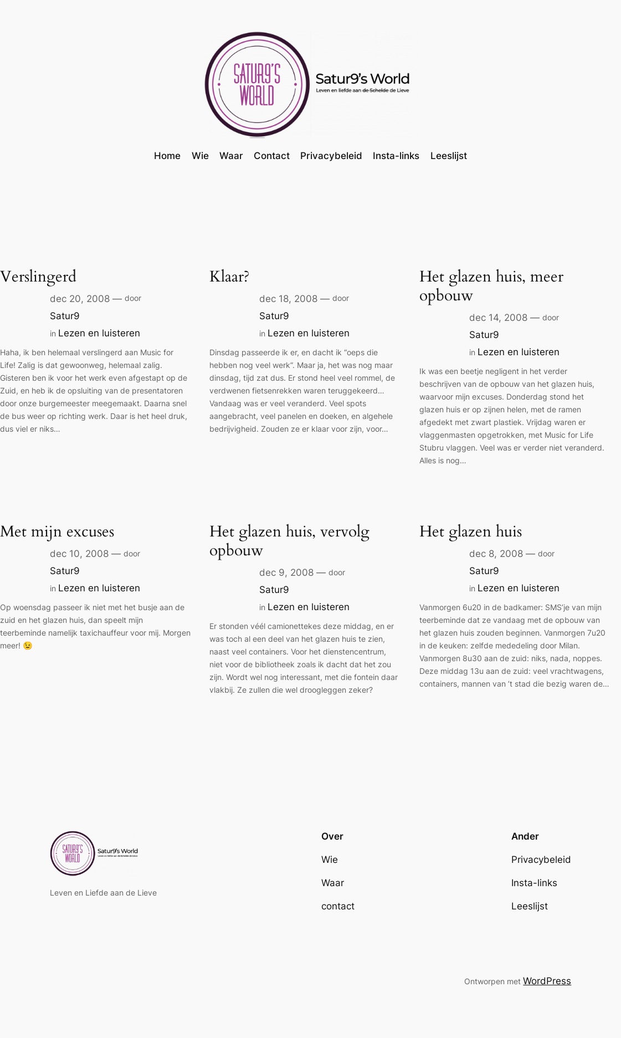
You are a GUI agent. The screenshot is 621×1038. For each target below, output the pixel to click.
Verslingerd (38, 276)
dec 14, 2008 (498, 317)
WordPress (547, 980)
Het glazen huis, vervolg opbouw (289, 541)
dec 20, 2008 (80, 298)
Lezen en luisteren (99, 333)
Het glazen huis (470, 531)
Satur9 (65, 315)
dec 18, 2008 (288, 298)
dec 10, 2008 (79, 553)
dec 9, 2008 (286, 572)
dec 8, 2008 (496, 553)
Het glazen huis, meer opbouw (491, 286)
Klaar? (229, 276)
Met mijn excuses (57, 531)
